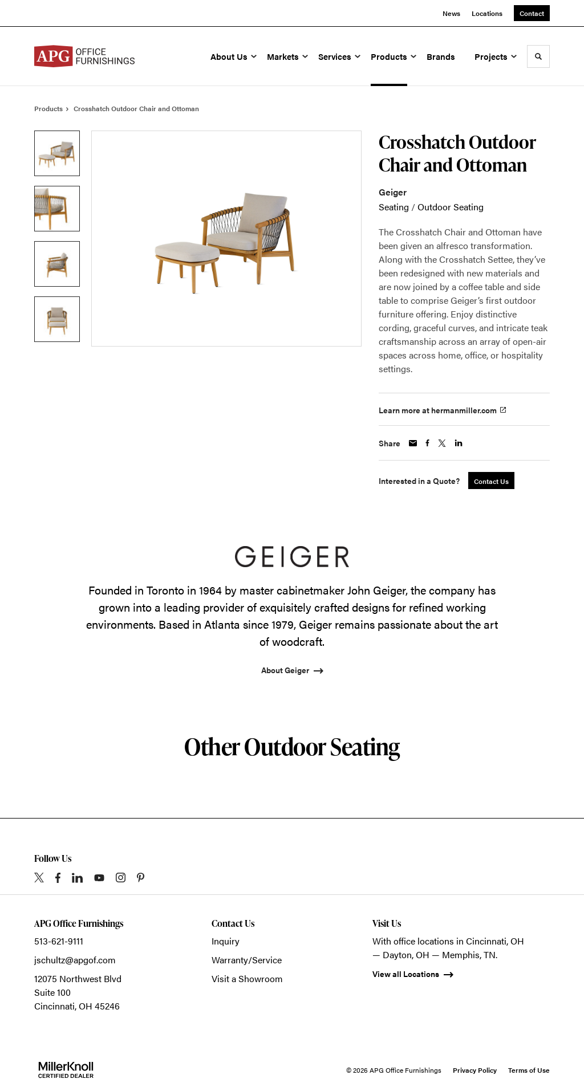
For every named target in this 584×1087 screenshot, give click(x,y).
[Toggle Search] (538, 56)
